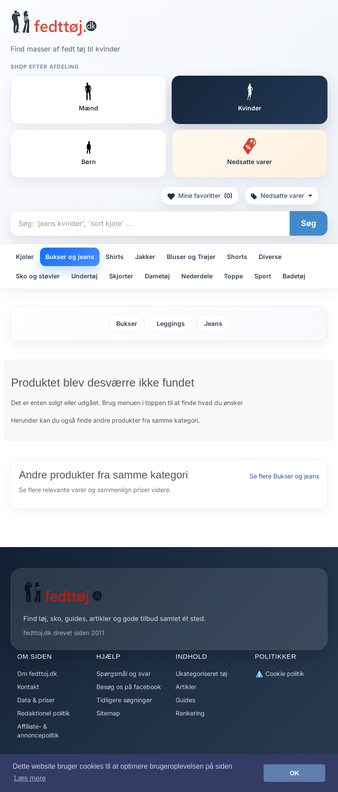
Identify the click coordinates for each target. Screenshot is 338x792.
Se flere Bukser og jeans (284, 476)
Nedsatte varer (281, 195)
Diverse (270, 256)
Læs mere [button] (30, 778)
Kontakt (28, 686)
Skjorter (121, 276)
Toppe (233, 276)
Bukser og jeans (69, 256)
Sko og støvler (38, 276)
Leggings (171, 323)
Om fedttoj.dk (37, 673)
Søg (308, 223)
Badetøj (294, 276)
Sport (262, 276)
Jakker (145, 256)
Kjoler (25, 256)
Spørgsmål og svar (123, 673)
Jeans (213, 323)
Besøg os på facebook (128, 686)
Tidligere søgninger (124, 700)
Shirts (115, 256)
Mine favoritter (199, 195)
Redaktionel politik (43, 713)
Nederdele (197, 276)
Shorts (237, 256)
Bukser (126, 323)
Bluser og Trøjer (191, 256)
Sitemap (108, 713)
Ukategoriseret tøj (201, 673)
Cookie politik (279, 674)
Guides (185, 700)
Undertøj (84, 276)
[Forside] (54, 23)
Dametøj (157, 276)
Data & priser (36, 700)
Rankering (190, 713)
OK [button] (294, 773)
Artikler (186, 686)
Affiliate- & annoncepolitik (38, 731)
